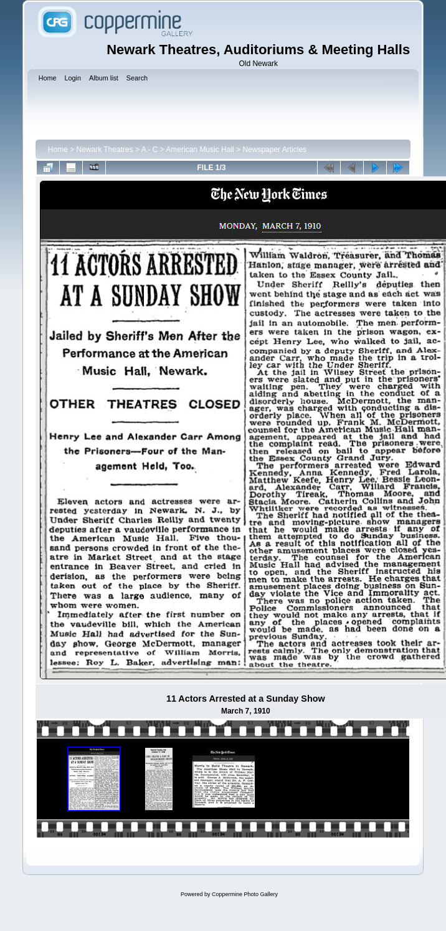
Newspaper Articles (274, 149)
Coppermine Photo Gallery (245, 894)
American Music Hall (200, 149)
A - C (149, 149)
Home (58, 149)
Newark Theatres (105, 149)
